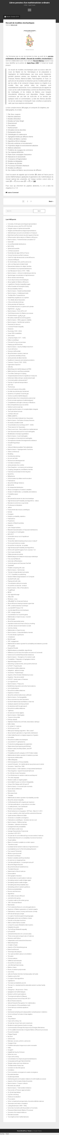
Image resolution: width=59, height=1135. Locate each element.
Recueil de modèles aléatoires (16, 668)
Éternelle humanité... (13, 1114)
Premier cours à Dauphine (15, 809)
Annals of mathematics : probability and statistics (22, 492)
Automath (11, 242)
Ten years (10, 956)
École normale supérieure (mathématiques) (20, 400)
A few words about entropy (16, 302)
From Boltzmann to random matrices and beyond (22, 775)
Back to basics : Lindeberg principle (18, 293)
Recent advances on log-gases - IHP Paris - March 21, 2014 (25, 811)
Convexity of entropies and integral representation (22, 224)
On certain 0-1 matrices (14, 726)
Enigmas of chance (13, 692)
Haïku (9, 1047)
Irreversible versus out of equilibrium (18, 536)
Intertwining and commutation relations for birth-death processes (27, 1079)
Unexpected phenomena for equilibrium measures (22, 376)
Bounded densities (13, 1074)
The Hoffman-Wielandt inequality (17, 929)
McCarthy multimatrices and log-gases (19, 317)
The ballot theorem (13, 869)
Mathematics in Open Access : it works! (19, 617)
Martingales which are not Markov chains (20, 918)
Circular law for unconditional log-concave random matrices (25, 835)
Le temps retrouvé (13, 413)
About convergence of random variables (19, 489)
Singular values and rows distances (18, 1063)
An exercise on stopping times (16, 860)
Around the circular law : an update (18, 545)
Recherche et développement (16, 460)
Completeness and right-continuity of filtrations (21, 402)
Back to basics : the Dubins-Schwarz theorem (21, 420)
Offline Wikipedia (12, 759)
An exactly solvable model (15, 422)
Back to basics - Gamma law (16, 570)
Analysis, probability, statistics (16, 516)
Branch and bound (13, 949)
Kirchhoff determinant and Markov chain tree (21, 701)
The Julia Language (13, 777)
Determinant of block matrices (16, 871)
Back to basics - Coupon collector (18, 1083)
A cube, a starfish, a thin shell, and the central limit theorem (25, 813)
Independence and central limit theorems (19, 940)
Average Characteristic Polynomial (18, 831)
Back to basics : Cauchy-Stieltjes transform (20, 346)
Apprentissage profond (14, 661)
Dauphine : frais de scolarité (16, 677)
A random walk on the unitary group (18, 900)
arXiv (9, 496)
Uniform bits (11, 1038)
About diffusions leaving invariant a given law (21, 603)
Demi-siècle (11, 335)
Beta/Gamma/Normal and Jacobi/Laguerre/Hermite (23, 235)
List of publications (13, 688)
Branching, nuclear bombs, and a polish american (22, 663)
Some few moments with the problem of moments (22, 1108)
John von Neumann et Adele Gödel (18, 264)
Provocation (11, 1099)
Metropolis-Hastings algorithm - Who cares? (21, 730)
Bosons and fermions (14, 891)
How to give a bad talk (14, 552)
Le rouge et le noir (13, 681)
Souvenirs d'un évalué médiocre (17, 1112)
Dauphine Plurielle (13, 648)
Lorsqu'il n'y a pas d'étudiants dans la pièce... (21, 925)
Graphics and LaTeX (14, 976)
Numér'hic (11, 474)
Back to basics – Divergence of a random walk (21, 657)
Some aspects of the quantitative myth (19, 1005)
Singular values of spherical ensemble (19, 228)
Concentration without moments (17, 583)
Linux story (11, 972)
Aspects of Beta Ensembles (16, 523)
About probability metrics (15, 288)
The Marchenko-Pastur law (16, 1065)
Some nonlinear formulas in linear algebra (20, 1014)
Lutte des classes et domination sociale (19, 626)
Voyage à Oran (12, 1043)
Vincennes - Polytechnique (15, 672)
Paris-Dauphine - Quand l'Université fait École (21, 771)
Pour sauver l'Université (14, 851)
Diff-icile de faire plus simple (16, 913)
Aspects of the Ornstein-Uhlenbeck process (20, 675)
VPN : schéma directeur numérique (18, 605)
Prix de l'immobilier (13, 1032)
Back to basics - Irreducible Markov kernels (20, 632)
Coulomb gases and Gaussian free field (19, 563)
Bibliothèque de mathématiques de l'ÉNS (19, 369)
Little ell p (10, 367)
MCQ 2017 (11, 534)
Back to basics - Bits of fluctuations (18, 588)
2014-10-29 (14, 25)
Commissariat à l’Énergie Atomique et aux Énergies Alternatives (26, 1027)
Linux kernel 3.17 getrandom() (16, 742)
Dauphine (10, 525)
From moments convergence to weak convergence (23, 1072)
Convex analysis (12, 958)
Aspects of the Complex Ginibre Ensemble (20, 1081)
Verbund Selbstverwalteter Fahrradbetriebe (20, 447)
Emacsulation (12, 873)
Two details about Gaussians (16, 300)
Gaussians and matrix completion (18, 1103)
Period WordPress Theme (24, 1131)
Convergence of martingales (16, 532)
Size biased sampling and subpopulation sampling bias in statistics (27, 1012)
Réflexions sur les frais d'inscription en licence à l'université (25, 652)
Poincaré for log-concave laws (17, 342)
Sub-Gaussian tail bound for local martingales (21, 431)
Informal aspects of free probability (18, 762)
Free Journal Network (14, 559)
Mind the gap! (11, 639)
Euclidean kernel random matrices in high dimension (23, 847)
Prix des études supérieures (16, 634)
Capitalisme (11, 980)
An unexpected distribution (15, 487)
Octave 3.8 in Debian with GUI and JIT (18, 784)
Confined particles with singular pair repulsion (21, 802)
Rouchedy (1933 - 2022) (15, 331)
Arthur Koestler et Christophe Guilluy (18, 286)
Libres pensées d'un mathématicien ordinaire (29, 3)
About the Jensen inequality (16, 800)
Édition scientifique (13, 340)
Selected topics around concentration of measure (22, 233)
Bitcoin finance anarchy (15, 1001)
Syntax (2, 1134)
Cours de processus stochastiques (18, 280)
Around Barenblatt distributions (17, 244)
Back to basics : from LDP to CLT (17, 311)
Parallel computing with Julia (16, 567)
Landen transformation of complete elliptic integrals (23, 409)
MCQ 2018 (11, 485)
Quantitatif (11, 565)
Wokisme (10, 329)
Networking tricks (13, 942)
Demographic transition (15, 876)
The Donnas (11, 387)
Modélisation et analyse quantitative (18, 434)
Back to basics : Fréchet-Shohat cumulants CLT (21, 239)
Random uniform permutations (17, 994)
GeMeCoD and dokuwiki (15, 960)
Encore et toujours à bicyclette (16, 389)
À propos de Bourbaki (14, 351)
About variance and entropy (16, 277)
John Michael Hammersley (15, 965)
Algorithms (11, 893)
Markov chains (12, 967)
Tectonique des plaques (15, 951)
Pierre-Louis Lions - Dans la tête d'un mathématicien (23, 429)
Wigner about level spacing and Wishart (19, 746)
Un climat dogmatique (14, 1092)
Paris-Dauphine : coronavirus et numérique (20, 467)
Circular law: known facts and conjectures (20, 1023)
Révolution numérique (14, 855)
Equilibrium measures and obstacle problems (21, 360)
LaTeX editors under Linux (15, 829)
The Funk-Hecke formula (15, 411)
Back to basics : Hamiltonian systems (19, 322)
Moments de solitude (14, 1085)
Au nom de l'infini (13, 458)
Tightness (11, 710)
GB (34, 181)
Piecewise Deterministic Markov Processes (20, 1110)
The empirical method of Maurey (17, 996)
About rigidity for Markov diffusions (18, 282)
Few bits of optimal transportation (18, 382)
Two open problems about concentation (20, 954)
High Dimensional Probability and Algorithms (21, 547)
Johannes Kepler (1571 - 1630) (17, 338)
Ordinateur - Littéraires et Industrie (17, 824)
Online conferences (13, 451)
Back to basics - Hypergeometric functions (20, 449)
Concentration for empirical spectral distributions (22, 1059)
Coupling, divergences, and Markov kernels (20, 469)
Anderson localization (14, 1097)
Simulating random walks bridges (17, 882)
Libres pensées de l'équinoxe (16, 304)
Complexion (11, 637)
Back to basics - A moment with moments (20, 786)
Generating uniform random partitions (19, 887)
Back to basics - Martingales (16, 715)
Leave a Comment (13, 192)
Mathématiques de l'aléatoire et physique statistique (23, 556)
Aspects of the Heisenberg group (17, 947)
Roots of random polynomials (17, 969)
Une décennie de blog (14, 456)
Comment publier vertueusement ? (18, 380)
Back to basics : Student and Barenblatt (19, 291)
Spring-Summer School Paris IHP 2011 (19, 998)
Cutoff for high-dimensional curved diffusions (21, 257)
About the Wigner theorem (15, 864)
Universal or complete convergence (18, 817)
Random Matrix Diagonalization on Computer (21, 576)
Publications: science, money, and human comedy (22, 911)
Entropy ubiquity (12, 719)
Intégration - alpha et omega (16, 670)
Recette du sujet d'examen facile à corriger (20, 1025)
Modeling (10, 454)
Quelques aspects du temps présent (18, 704)
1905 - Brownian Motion (15, 902)
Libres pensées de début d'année (17, 358)
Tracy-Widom (12, 1018)
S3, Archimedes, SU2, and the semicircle (19, 262)
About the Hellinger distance (16, 483)
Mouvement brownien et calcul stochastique (21, 498)
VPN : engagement (13, 641)
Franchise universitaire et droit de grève (19, 471)
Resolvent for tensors (14, 324)
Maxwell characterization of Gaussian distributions (23, 530)
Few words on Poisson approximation (19, 1090)
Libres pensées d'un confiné (16, 465)
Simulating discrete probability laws (18, 884)
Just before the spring (14, 898)
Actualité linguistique (14, 442)
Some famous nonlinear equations (18, 1007)
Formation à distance (14, 463)
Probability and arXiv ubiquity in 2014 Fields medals (23, 753)
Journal (10, 987)
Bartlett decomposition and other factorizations (22, 686)
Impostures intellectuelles (15, 757)
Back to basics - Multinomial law (17, 822)
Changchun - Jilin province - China (17, 989)
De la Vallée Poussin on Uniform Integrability (20, 782)
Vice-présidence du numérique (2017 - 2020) (21, 425)
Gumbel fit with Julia (13, 579)
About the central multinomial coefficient (19, 695)
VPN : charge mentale (14, 612)
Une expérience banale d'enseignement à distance (22, 440)
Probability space (13, 494)
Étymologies (11, 619)
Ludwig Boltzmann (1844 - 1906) (17, 1105)
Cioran (10, 1009)
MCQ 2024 (11, 246)
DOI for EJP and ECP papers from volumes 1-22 (22, 550)
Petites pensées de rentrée (15, 554)
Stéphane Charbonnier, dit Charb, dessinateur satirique (23, 722)
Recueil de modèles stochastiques (21, 23)
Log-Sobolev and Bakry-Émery (16, 355)
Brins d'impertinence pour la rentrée (18, 405)
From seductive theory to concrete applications (21, 907)
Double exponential (13, 1076)
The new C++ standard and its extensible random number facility (26, 985)
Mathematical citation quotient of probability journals (23, 797)
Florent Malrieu (38, 61)
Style (7, 1134)
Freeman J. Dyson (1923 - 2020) (17, 362)
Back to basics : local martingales (18, 436)
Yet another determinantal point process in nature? (22, 541)
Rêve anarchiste (12, 793)
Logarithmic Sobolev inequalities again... (19, 284)
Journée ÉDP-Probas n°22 (15, 608)
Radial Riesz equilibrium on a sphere (18, 297)
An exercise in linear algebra (16, 713)
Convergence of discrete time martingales (20, 438)
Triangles (10, 795)
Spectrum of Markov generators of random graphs (23, 909)
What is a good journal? (15, 853)
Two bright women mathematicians (18, 1117)
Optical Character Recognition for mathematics (21, 1003)
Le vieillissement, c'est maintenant (17, 806)
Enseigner (10, 514)
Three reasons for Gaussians (16, 427)
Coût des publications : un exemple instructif (21, 862)
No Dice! (10, 1036)
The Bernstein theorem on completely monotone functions (25, 838)
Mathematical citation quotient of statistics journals (23, 755)
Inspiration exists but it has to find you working (21, 623)
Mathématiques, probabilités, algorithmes (20, 650)
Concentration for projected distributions (20, 268)
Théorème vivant (13, 844)
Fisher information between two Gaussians (20, 418)
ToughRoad (11, 590)
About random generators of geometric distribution (23, 733)
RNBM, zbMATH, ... (13, 416)
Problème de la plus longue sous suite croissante (22, 1045)
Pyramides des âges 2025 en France (18, 253)
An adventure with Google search (17, 706)
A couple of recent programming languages (20, 916)
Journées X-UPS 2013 (14, 833)
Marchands (11, 905)
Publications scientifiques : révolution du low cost (22, 820)
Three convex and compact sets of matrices (21, 936)
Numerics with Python (14, 938)
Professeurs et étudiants (15, 505)
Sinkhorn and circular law (15, 407)
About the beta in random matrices (18, 353)
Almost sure (11, 538)
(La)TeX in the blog (13, 1094)
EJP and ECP (11, 931)
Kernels (10, 512)
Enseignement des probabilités (17, 826)
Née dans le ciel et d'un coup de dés (18, 503)
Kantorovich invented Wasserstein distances (21, 655)
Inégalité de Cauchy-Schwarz (16, 1052)
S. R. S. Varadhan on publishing (17, 574)
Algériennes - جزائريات (14, 309)
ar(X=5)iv (10, 384)
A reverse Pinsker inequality (16, 326)
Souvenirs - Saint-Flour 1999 (16, 766)
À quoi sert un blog (13, 1056)
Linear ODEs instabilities (15, 333)
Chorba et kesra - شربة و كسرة (16, 315)
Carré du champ (12, 628)
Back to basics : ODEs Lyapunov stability (19, 320)
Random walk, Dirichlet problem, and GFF (20, 748)
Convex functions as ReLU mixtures (18, 255)
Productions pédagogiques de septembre (20, 744)
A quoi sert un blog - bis (14, 1021)
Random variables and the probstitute (19, 858)
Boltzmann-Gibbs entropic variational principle (21, 378)
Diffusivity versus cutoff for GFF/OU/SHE (20, 226)
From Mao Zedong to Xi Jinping (17, 373)
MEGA (9, 592)
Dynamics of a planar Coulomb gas (18, 393)
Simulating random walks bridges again (19, 880)
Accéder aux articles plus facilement (18, 391)
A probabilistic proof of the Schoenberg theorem (22, 849)
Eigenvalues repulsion (14, 364)
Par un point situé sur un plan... (17, 543)
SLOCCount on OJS (13, 728)
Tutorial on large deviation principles (18, 572)
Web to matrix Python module (16, 922)
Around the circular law (14, 963)
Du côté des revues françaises (16, 773)
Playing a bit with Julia (14, 581)
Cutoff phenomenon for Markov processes (20, 313)
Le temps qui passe (13, 250)
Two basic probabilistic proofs (17, 983)
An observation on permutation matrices (20, 878)
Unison (10, 445)
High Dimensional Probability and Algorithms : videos (23, 501)
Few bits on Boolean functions (17, 920)
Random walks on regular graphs (17, 780)
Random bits (11, 791)
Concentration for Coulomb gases (18, 614)
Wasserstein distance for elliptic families (19, 266)
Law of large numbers (14, 527)
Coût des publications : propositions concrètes (21, 804)
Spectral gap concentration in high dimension (21, 275)
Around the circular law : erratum (17, 585)
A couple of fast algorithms (16, 978)
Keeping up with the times (15, 344)
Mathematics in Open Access (16, 630)
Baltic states (11, 724)
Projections (11, 521)
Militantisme (11, 476)
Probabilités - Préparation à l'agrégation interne (21, 659)
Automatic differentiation (15, 561)
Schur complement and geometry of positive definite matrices (26, 1101)
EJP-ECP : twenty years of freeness (18, 679)
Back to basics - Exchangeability (17, 697)
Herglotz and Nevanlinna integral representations (22, 230)
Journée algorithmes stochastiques (18, 610)
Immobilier (11, 737)
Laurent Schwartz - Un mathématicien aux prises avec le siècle (26, 764)
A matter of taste (12, 945)
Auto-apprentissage (13, 594)
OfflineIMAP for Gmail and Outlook (18, 601)
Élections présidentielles (15, 889)
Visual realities (12, 840)
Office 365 (11, 596)
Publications (11, 480)
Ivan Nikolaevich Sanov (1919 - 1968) (19, 271)
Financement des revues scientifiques (19, 509)
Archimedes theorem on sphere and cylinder (21, 306)
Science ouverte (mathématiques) (18, 396)
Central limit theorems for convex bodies (19, 934)
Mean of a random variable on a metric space (21, 842)
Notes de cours (12, 1054)
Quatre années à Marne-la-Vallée (17, 815)
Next (50, 201)
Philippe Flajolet (12, 1034)
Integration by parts (13, 927)
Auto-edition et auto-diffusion (16, 896)
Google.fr (10, 1050)
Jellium (10, 507)
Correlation (11, 1070)
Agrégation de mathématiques (16, 992)
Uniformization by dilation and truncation (20, 478)
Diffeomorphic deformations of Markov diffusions (22, 237)
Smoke (10, 1016)
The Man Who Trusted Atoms (16, 295)
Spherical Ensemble (13, 248)
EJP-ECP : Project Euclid (15, 666)
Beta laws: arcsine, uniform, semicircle (19, 1041)
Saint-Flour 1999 (33, 63)
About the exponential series (16, 621)
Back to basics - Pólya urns (16, 684)
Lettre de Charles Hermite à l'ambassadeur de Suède (23, 974)
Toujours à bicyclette (14, 717)
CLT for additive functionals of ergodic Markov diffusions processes (28, 1030)
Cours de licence (12, 349)
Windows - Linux (12, 599)
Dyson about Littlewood (15, 788)
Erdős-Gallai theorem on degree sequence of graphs (23, 735)
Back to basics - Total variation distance (19, 1088)
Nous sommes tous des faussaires (18, 699)
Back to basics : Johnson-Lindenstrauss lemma (22, 273)
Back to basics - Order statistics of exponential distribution (25, 768)
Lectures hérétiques (13, 259)
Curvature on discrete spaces (16, 1067)
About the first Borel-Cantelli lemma (18, 867)
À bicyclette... (11, 751)
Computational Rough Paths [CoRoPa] (19, 1061)
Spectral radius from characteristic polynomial (21, 398)
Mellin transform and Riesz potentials (19, 371)
